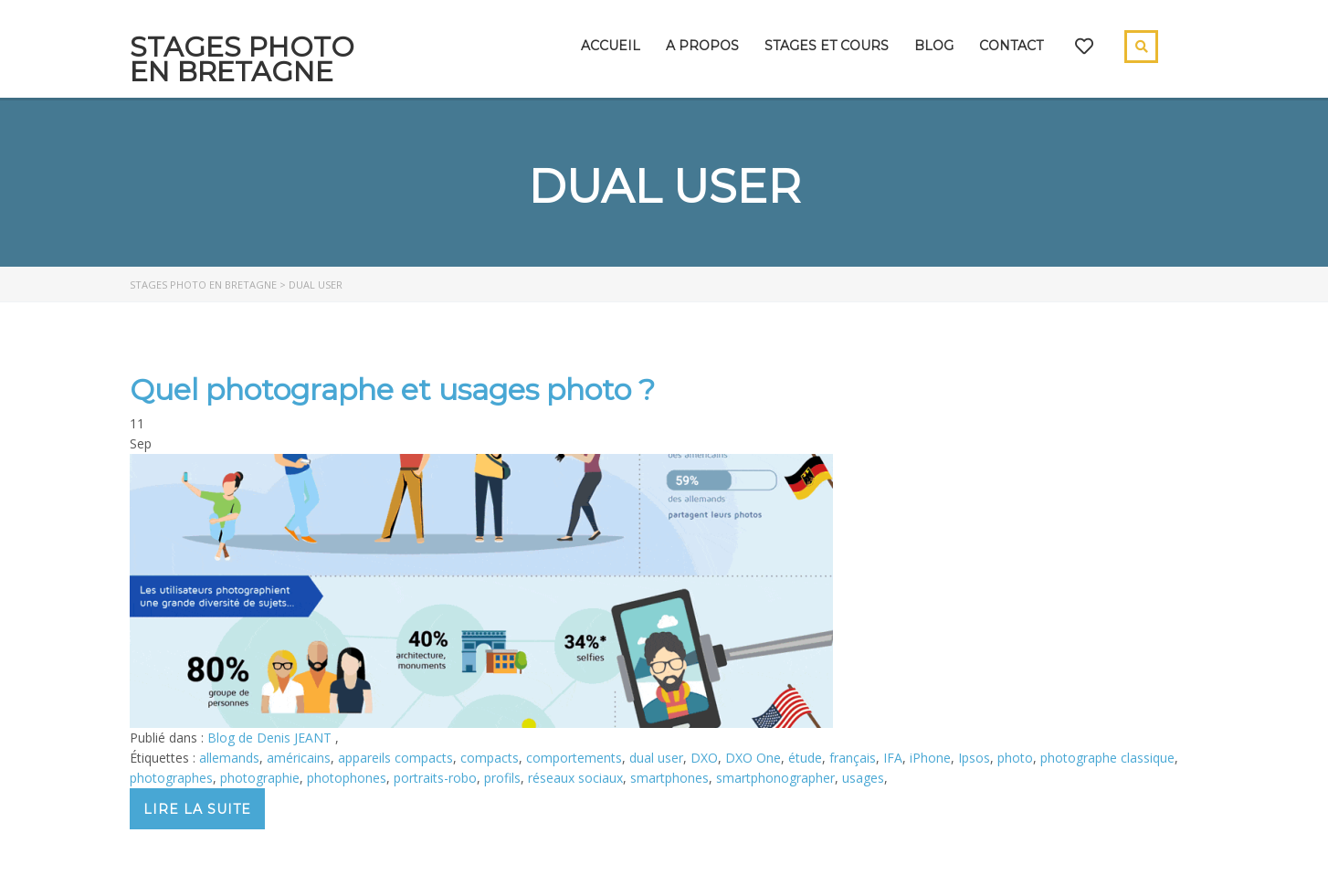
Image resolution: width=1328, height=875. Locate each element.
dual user (656, 757)
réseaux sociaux (575, 777)
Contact (1011, 45)
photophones (346, 777)
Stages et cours (826, 45)
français (852, 757)
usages (863, 777)
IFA (892, 757)
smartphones (669, 777)
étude (805, 757)
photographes (171, 777)
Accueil (610, 45)
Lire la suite (197, 809)
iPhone (930, 757)
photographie (260, 777)
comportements (574, 757)
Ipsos (974, 757)
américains (299, 757)
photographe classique (1107, 757)
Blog (934, 45)
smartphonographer (775, 777)
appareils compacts (395, 757)
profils (502, 777)
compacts (489, 757)
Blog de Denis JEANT (271, 737)
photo (1015, 757)
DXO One (753, 757)
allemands (229, 757)
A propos (702, 45)
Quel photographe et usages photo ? (392, 389)
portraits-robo (435, 777)
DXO (704, 757)
